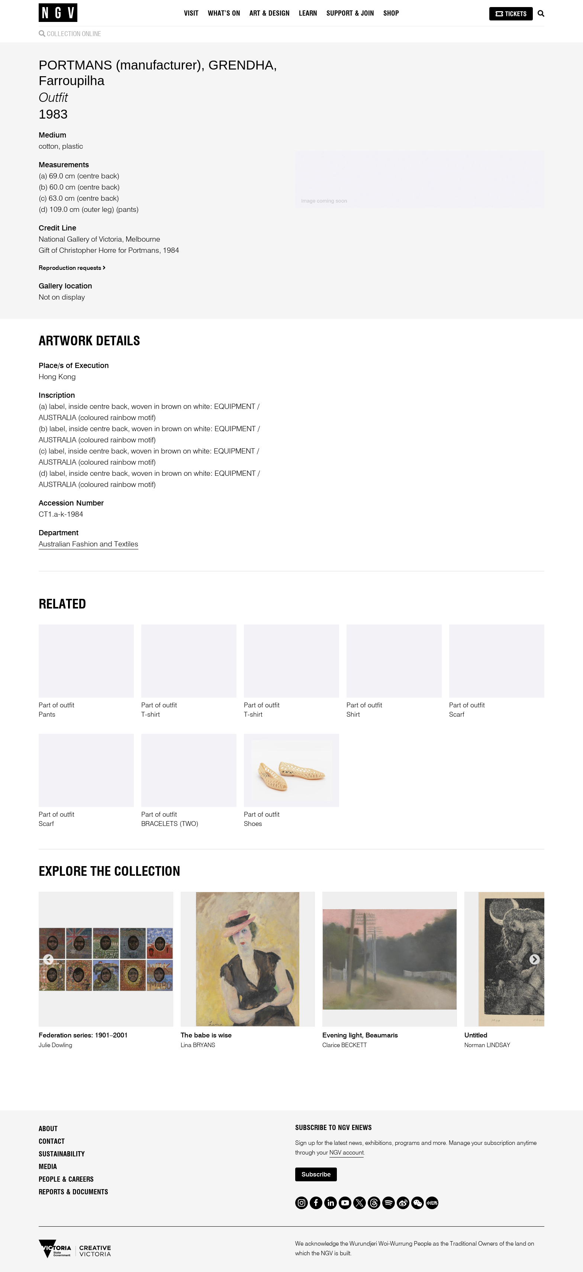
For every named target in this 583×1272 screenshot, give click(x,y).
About (48, 1129)
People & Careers (66, 1179)
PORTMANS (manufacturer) (120, 65)
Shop (391, 13)
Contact (52, 1142)
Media (48, 1167)
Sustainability (62, 1154)
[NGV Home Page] (58, 13)
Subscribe (316, 1175)
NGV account (346, 1153)
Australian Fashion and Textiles (88, 544)
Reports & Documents (73, 1192)
